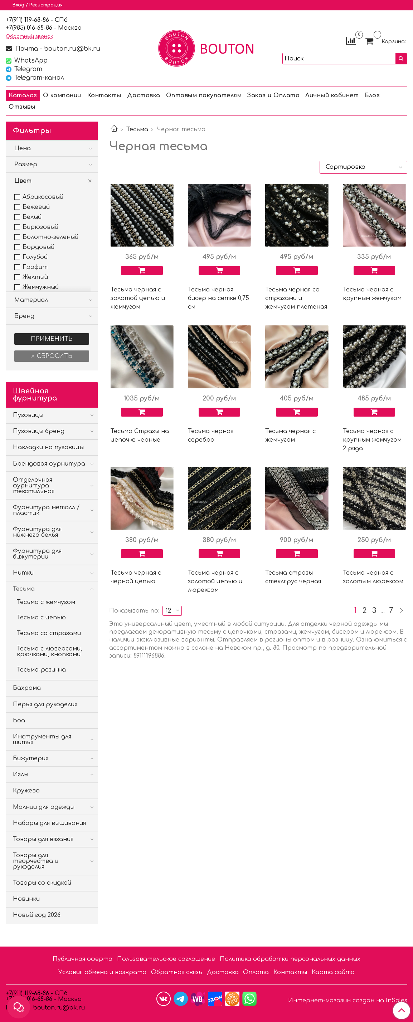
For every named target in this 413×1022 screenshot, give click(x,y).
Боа (19, 720)
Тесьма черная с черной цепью (136, 577)
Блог (372, 95)
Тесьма (137, 129)
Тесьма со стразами (49, 633)
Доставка (143, 95)
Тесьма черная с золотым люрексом (373, 577)
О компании (62, 95)
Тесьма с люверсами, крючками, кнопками (49, 651)
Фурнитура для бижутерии (37, 554)
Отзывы (22, 107)
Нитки (23, 573)
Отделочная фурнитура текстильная (33, 486)
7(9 (13, 28)
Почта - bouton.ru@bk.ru (57, 48)
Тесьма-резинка (41, 670)
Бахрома (27, 688)
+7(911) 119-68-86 (28, 20)
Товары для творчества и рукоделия (35, 861)
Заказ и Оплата (273, 95)
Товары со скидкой (42, 883)
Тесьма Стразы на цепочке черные (140, 435)
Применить (52, 339)
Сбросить (53, 356)
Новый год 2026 (36, 915)
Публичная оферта (82, 959)
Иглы (20, 774)
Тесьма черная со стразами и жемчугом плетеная (296, 298)
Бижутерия (30, 758)
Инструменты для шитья (42, 739)
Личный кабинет (332, 95)
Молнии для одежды (43, 807)
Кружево (26, 790)
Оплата (256, 972)
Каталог (23, 95)
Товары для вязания (43, 839)
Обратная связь (176, 972)
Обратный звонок (29, 36)
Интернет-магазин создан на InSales (347, 1000)
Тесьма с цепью (41, 617)
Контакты (104, 95)
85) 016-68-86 (34, 28)
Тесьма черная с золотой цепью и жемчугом (138, 298)
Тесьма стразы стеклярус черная (293, 577)
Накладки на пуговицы (48, 447)
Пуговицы (28, 415)
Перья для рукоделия (45, 704)
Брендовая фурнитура (49, 464)
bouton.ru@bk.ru (58, 1007)
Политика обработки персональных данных (290, 959)
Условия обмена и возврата (102, 972)
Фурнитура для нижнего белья (37, 532)
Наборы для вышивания (49, 823)
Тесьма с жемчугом (46, 602)
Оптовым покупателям (204, 95)
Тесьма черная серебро (210, 435)
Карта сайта (333, 972)
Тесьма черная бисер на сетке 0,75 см (218, 298)
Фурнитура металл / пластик (46, 510)
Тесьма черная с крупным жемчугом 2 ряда (372, 440)
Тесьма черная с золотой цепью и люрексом (215, 581)
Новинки (26, 899)
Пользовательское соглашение (166, 959)
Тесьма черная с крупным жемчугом (372, 293)
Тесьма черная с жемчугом (290, 435)
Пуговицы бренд (38, 431)
